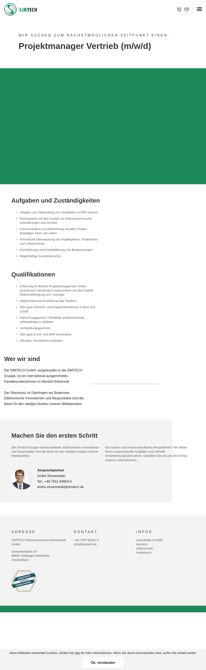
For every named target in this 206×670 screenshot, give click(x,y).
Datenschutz (144, 548)
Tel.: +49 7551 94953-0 (54, 481)
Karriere (141, 544)
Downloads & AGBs (149, 540)
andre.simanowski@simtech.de (60, 487)
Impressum (143, 552)
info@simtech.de (85, 544)
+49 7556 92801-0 (86, 540)
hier (77, 653)
